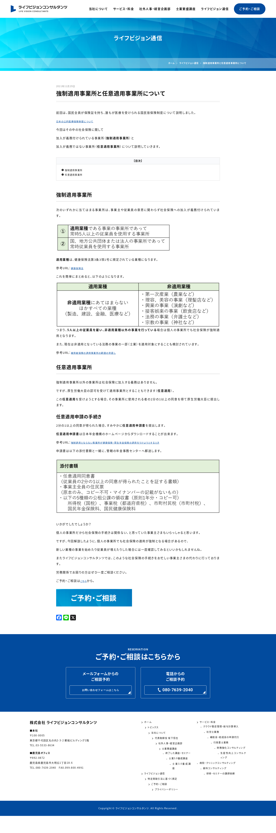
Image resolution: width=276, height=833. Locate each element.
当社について (98, 9)
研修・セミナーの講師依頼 (218, 787)
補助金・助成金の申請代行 (218, 747)
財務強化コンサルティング (218, 760)
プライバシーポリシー (159, 807)
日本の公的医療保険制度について (80, 121)
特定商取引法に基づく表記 (163, 794)
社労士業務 (208, 740)
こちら (84, 583)
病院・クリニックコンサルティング (223, 773)
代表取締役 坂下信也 (159, 748)
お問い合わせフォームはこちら (101, 694)
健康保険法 (79, 270)
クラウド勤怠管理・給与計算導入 (223, 733)
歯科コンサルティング (215, 780)
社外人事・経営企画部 (155, 9)
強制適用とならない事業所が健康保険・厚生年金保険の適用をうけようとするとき (129, 445)
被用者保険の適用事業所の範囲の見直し (100, 355)
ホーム (149, 727)
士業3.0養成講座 (156, 773)
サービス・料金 (123, 9)
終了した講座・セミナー (160, 767)
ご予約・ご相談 (249, 9)
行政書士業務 (209, 753)
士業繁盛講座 (186, 9)
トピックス (151, 734)
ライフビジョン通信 (215, 9)
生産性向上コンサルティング (220, 767)
